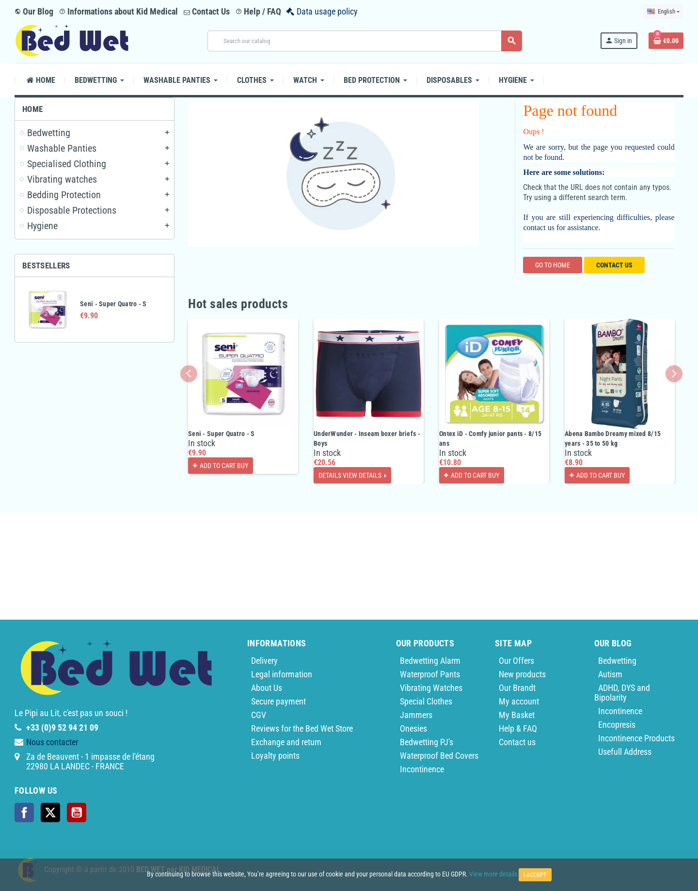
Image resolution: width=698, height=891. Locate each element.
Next (674, 373)
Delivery (264, 661)
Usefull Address (624, 752)
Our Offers (516, 661)
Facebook (24, 812)
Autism (610, 674)
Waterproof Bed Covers (439, 755)
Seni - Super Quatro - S (113, 304)
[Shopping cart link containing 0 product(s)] (666, 40)
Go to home (552, 265)
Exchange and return (286, 742)
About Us (266, 688)
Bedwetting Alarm (430, 661)
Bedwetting (617, 661)
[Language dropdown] (663, 11)
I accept (535, 874)
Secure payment (278, 701)
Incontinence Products (636, 738)
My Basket (517, 715)
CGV (258, 715)
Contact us (614, 265)
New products (522, 674)
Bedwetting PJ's (426, 742)
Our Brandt (517, 688)
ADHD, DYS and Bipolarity (622, 693)
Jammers (416, 715)
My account (519, 701)
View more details (493, 874)
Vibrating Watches (431, 688)
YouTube (76, 812)
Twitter (50, 812)
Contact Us (207, 11)
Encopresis (616, 724)
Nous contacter (52, 742)
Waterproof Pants (430, 674)
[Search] (364, 41)
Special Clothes (426, 701)
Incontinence (422, 769)
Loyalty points (275, 755)
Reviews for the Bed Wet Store (302, 728)
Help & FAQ (518, 728)
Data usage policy (327, 11)
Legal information (281, 674)
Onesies (413, 728)
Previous (188, 373)
